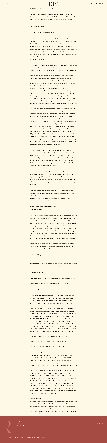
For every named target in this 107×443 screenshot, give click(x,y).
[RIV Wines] (8, 427)
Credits (44, 437)
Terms (10, 437)
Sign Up (94, 3)
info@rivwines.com (99, 421)
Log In (101, 3)
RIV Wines (53, 4)
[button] (7, 3)
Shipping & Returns (25, 437)
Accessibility (36, 437)
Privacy (16, 437)
